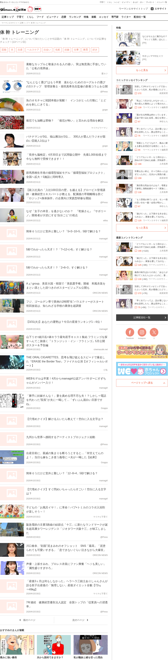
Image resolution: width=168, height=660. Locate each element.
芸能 (4, 49)
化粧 (57, 49)
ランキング (75, 17)
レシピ (117, 2)
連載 (93, 17)
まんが (135, 2)
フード (40, 17)
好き (95, 49)
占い (142, 2)
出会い (47, 49)
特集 (86, 17)
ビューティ (126, 2)
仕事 (76, 49)
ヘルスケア (33, 49)
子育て (102, 2)
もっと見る (142, 70)
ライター (126, 17)
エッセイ (104, 17)
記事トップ (8, 17)
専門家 (115, 17)
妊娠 (67, 49)
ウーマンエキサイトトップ (133, 8)
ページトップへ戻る (142, 382)
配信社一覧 (140, 17)
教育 (85, 49)
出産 (20, 49)
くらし (109, 2)
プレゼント (150, 2)
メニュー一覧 (162, 2)
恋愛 (63, 17)
